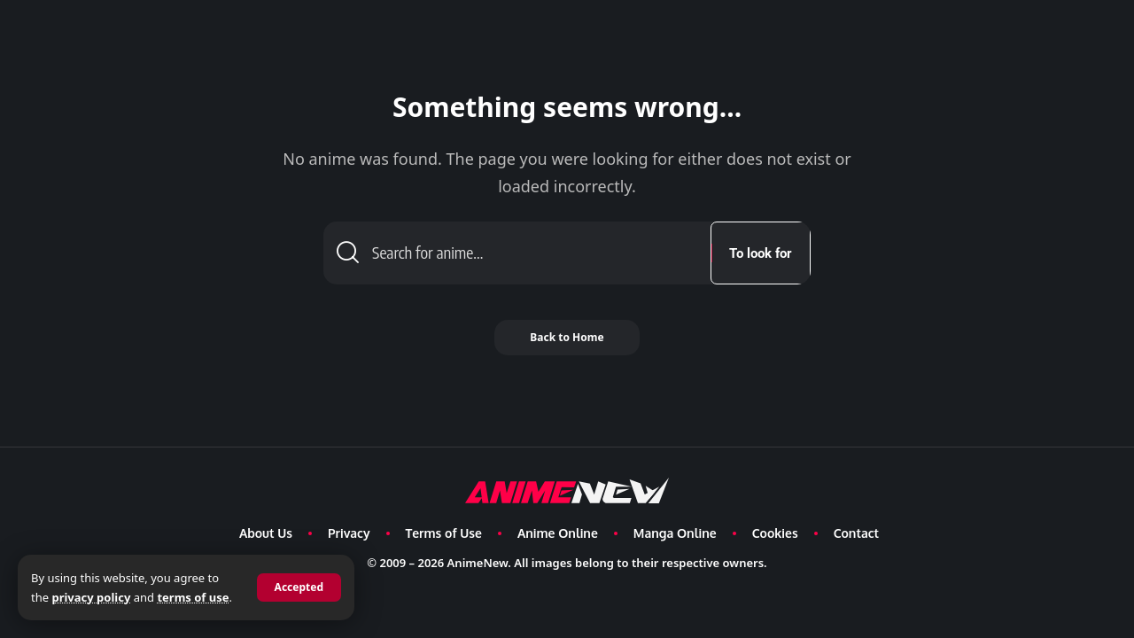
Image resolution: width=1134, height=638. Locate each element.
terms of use (193, 597)
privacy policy (90, 597)
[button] (299, 587)
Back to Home (566, 337)
